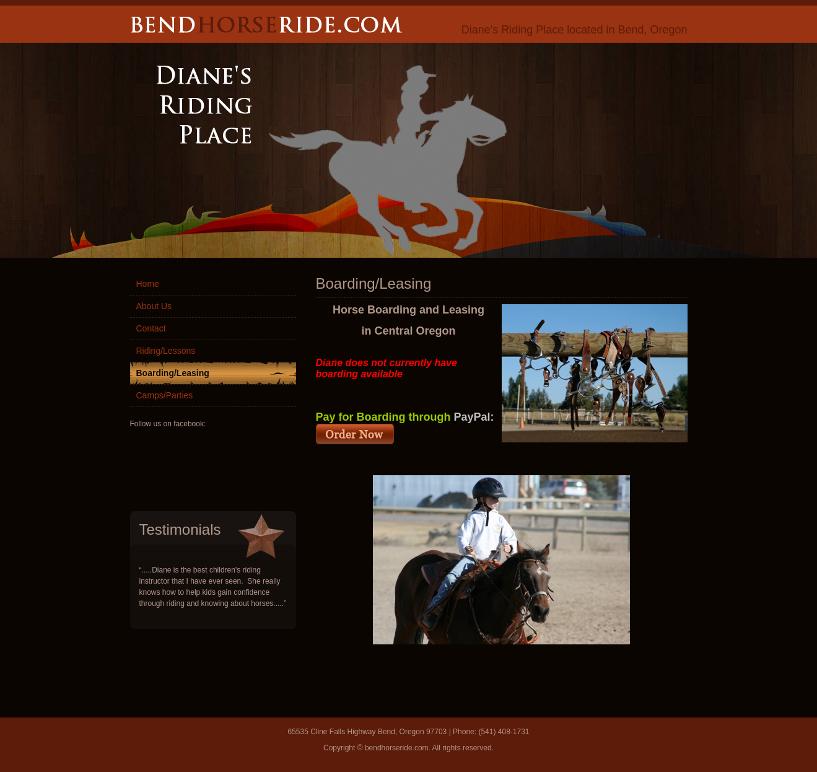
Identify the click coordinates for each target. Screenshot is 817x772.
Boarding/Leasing (172, 373)
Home (147, 284)
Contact (151, 328)
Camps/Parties (164, 395)
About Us (154, 306)
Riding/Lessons (166, 351)
